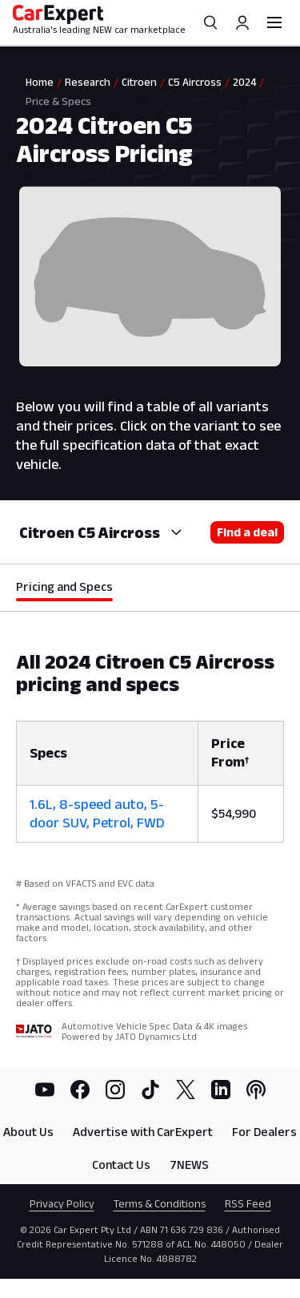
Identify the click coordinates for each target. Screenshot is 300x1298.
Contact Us (121, 1164)
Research (87, 81)
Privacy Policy (62, 1203)
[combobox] (174, 532)
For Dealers (264, 1131)
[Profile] (242, 22)
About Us (28, 1131)
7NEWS (189, 1164)
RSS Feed (248, 1203)
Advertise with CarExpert (143, 1131)
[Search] (210, 22)
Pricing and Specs (64, 586)
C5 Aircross (195, 81)
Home (40, 81)
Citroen (139, 81)
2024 (244, 81)
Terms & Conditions (160, 1203)
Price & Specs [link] (58, 101)
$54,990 (233, 813)
